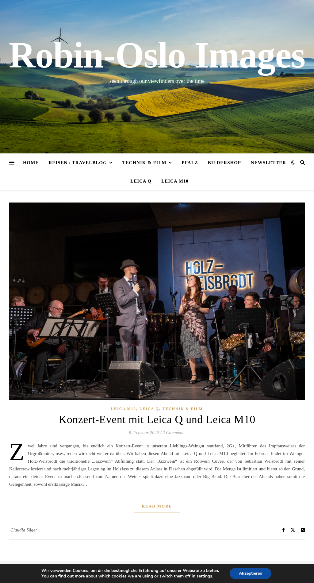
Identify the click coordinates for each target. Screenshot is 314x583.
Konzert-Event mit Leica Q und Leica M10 (157, 419)
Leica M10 (175, 181)
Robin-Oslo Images (157, 55)
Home (31, 162)
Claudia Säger (23, 530)
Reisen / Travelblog (77, 162)
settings (204, 576)
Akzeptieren (250, 573)
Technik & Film (144, 162)
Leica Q (140, 181)
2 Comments (174, 432)
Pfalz (190, 162)
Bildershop (224, 162)
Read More (157, 506)
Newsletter (268, 162)
